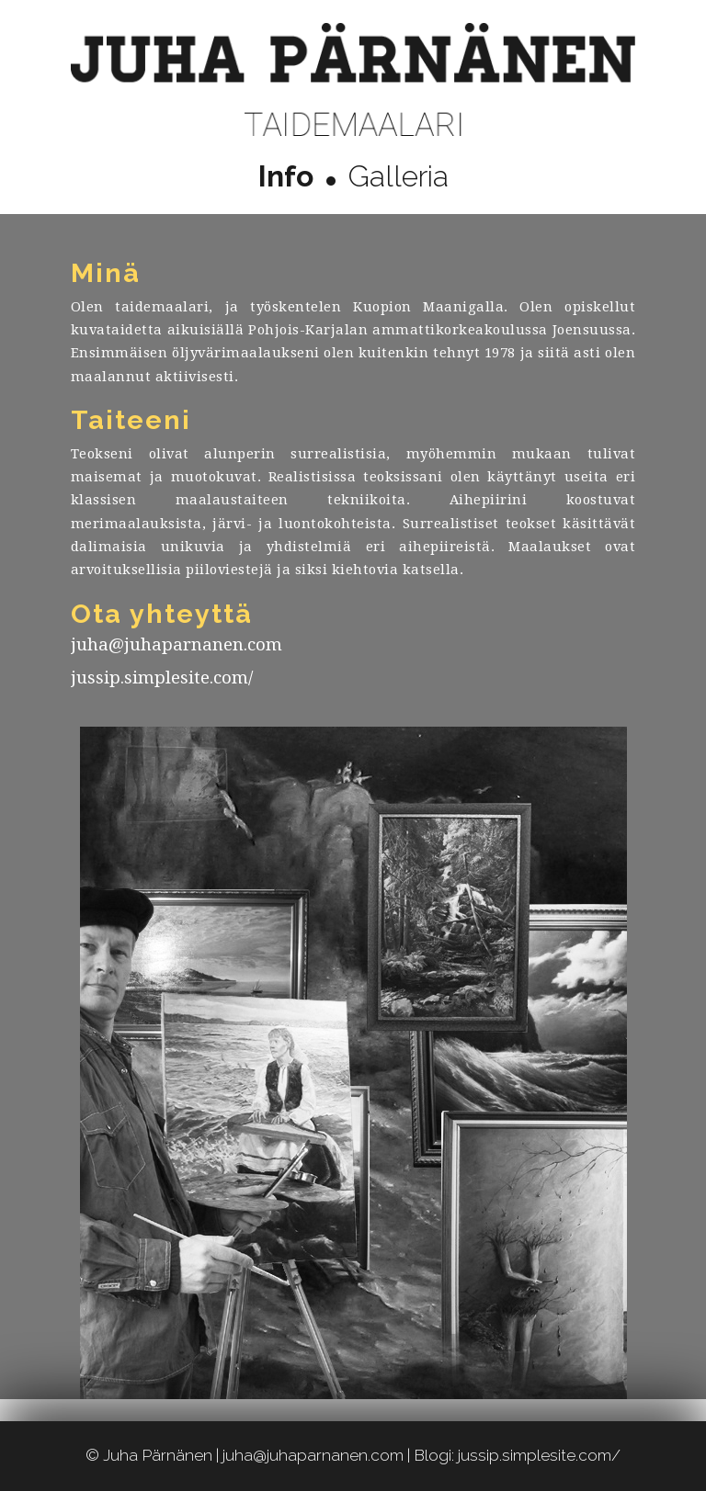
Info (285, 176)
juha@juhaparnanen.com (176, 644)
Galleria (398, 176)
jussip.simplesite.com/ (162, 677)
